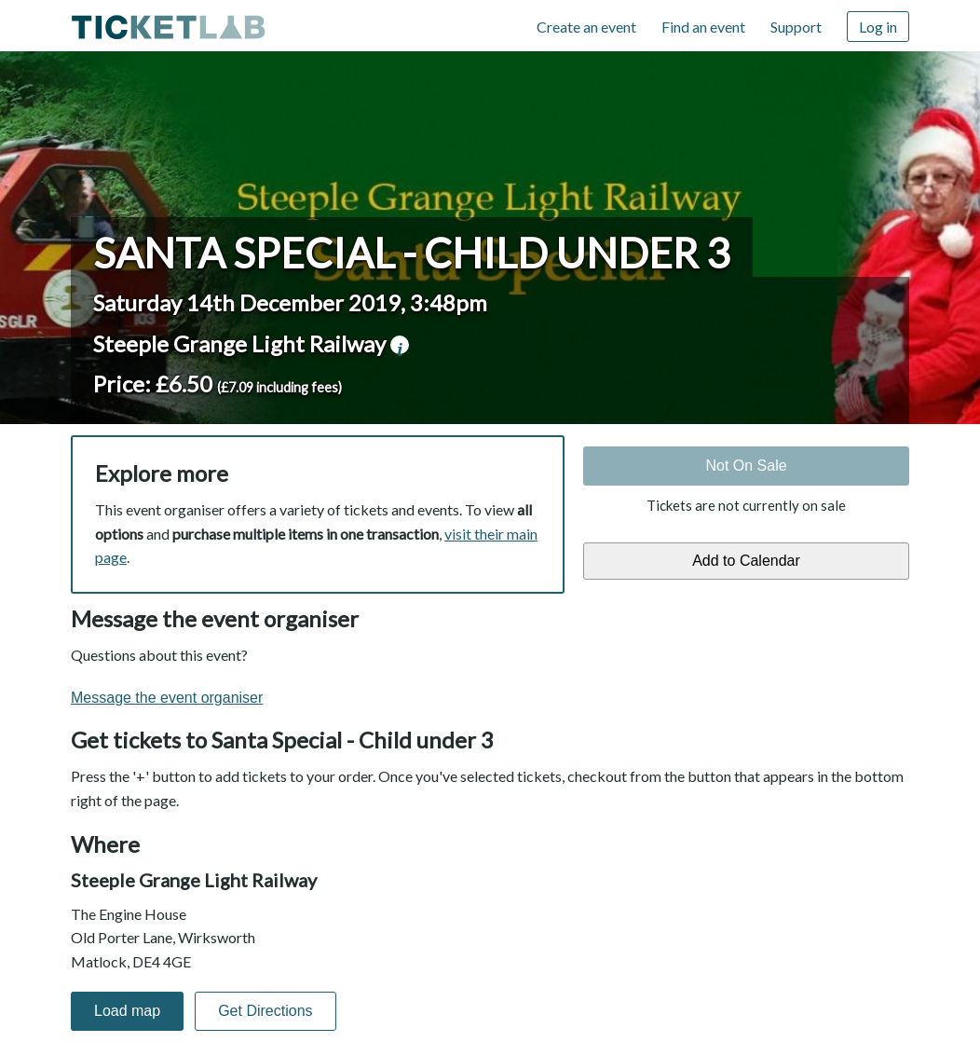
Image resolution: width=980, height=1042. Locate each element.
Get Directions (265, 1011)
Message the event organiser (167, 698)
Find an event (703, 26)
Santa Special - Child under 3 (411, 252)
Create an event (586, 26)
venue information (399, 345)
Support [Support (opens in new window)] (796, 26)
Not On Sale (745, 465)
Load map (127, 1011)
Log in (878, 26)
